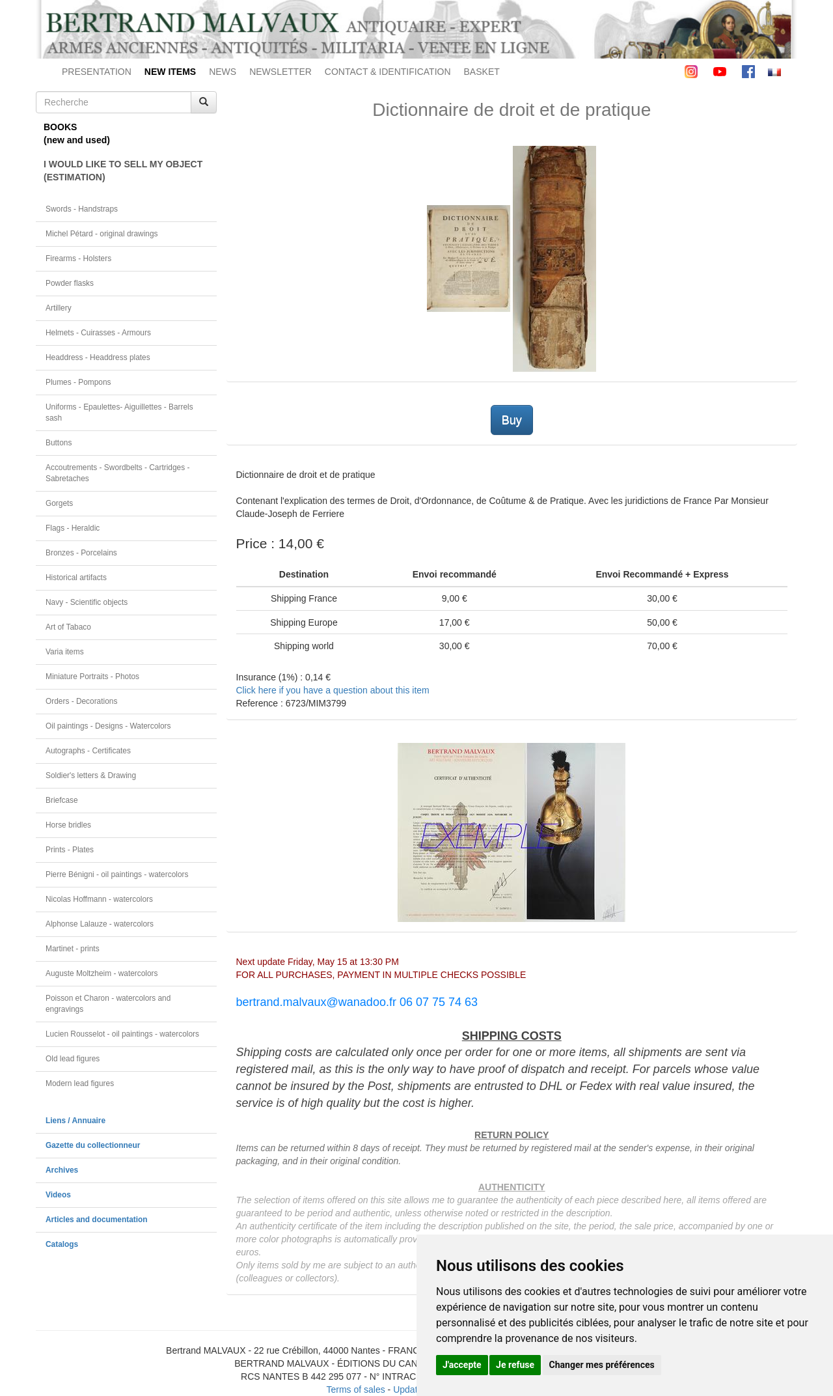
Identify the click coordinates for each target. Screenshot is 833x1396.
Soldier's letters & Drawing (91, 775)
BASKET (482, 71)
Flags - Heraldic (73, 528)
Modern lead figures (80, 1083)
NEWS (222, 71)
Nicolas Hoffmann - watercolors (99, 899)
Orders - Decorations (81, 701)
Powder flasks (70, 283)
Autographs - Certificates (88, 750)
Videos (58, 1194)
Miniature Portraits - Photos (92, 676)
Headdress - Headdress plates (98, 357)
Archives (62, 1170)
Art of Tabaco (68, 627)
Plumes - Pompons (78, 382)
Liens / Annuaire (75, 1120)
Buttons (59, 442)
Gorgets (59, 503)
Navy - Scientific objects (87, 602)
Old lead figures (73, 1058)
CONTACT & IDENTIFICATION (388, 71)
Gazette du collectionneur (93, 1145)
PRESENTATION (96, 71)
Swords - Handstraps (82, 209)
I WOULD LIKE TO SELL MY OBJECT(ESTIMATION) (123, 170)
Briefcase (62, 800)
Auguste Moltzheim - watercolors (101, 973)
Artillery (59, 308)
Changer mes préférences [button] (602, 1365)
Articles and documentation (97, 1219)
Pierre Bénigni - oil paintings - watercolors (117, 874)
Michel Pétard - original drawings (102, 233)
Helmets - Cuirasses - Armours (98, 332)
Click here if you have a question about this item (333, 690)
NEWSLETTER (280, 71)
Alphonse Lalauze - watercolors (100, 923)
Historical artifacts (76, 577)
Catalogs (62, 1244)
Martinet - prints (73, 948)
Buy (512, 419)
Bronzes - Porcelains (81, 552)
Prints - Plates (70, 849)
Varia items (65, 651)
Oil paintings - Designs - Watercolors (108, 726)
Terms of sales (355, 1389)
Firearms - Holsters (78, 258)
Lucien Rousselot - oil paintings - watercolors (122, 1034)
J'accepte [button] (462, 1365)
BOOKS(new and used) (77, 133)
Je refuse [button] (515, 1365)
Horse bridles (68, 825)
